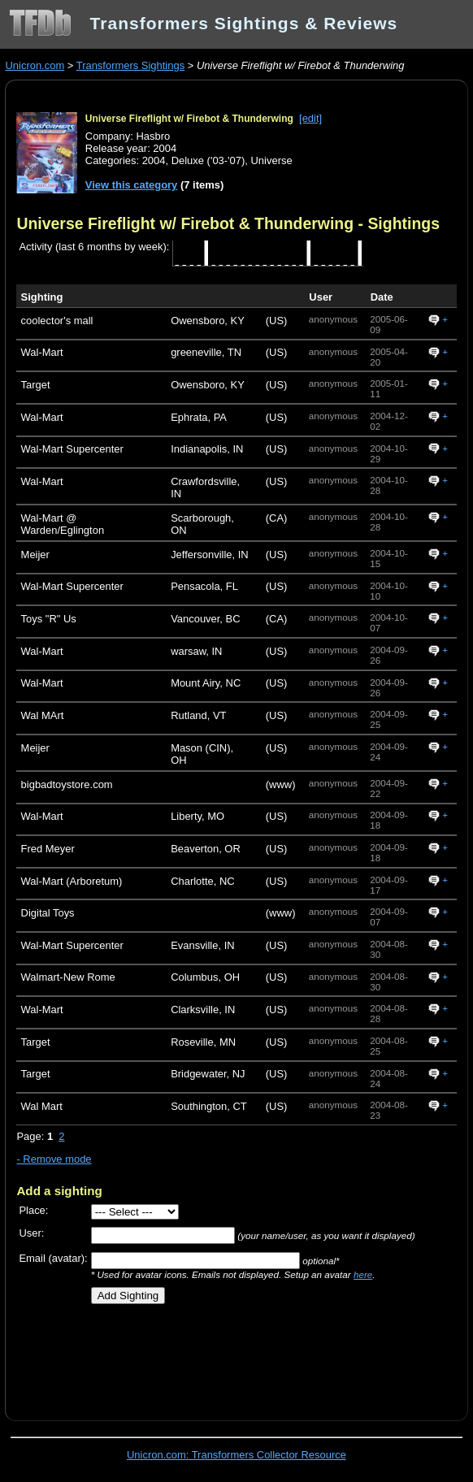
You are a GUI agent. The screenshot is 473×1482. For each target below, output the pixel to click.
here (363, 1274)
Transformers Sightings (130, 65)
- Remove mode (53, 1159)
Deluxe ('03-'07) (208, 160)
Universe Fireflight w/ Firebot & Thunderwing (189, 118)
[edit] (310, 118)
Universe (272, 160)
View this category (131, 185)
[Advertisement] (206, 1356)
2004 (154, 160)
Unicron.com (34, 65)
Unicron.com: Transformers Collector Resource (236, 1455)
